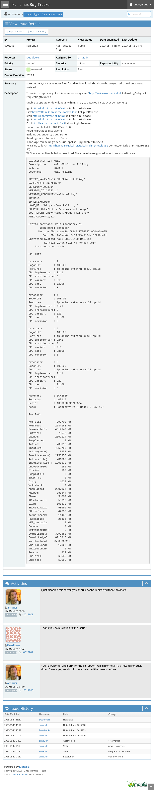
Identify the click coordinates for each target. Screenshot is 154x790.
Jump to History (37, 31)
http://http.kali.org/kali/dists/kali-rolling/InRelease (78, 145)
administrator (20, 774)
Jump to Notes (15, 31)
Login (28, 14)
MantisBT (24, 766)
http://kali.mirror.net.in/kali (105, 93)
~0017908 (27, 614)
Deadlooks (33, 57)
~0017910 (27, 690)
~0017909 (27, 652)
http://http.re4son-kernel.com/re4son (55, 112)
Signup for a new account (47, 14)
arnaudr (83, 57)
